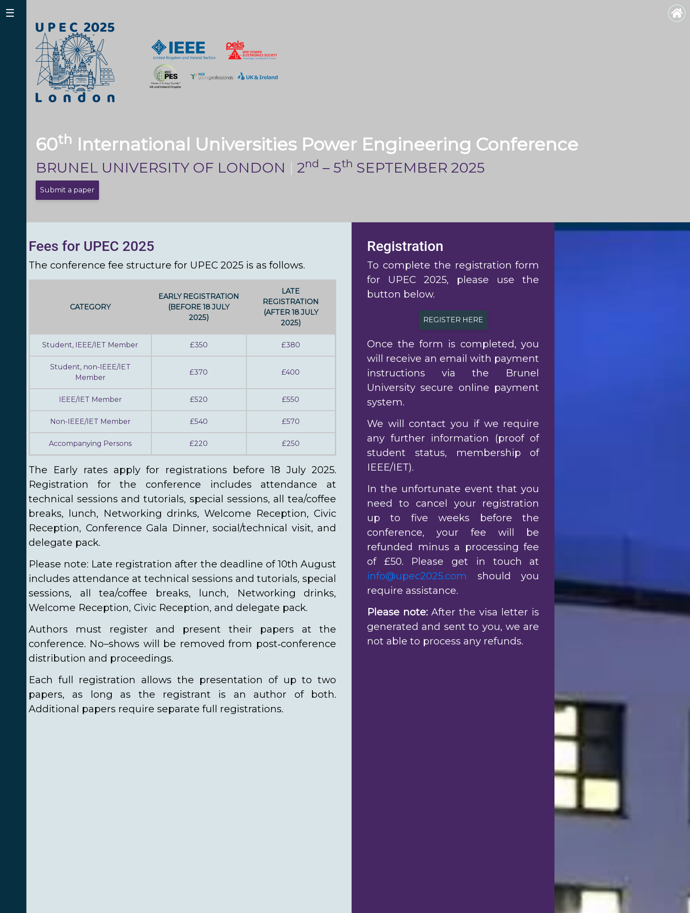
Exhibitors (641, 886)
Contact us (643, 896)
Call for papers (649, 875)
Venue (635, 865)
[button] (64, 784)
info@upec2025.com (417, 576)
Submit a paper (67, 190)
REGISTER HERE (453, 320)
